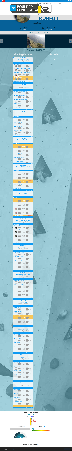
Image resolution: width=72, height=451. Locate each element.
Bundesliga (39, 3)
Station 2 (23, 84)
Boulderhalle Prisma (23, 113)
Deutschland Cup (53, 3)
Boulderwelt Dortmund (23, 59)
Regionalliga (45, 3)
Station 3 (23, 111)
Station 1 (23, 57)
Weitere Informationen (17, 450)
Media (60, 3)
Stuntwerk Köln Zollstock (23, 86)
